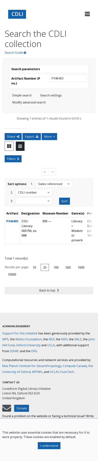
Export (31, 137)
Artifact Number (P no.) (25, 80)
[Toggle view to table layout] (20, 146)
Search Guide (15, 53)
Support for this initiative (19, 333)
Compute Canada (75, 366)
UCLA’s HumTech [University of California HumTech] (62, 372)
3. (12, 201)
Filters (13, 159)
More (48, 137)
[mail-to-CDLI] (6, 410)
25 (44, 267)
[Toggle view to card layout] (9, 146)
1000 (81, 267)
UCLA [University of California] (51, 345)
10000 (12, 274)
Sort (65, 201)
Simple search (22, 95)
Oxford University (28, 345)
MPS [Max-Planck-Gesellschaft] (5, 339)
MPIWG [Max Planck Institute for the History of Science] (37, 372)
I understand (49, 446)
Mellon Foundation (28, 339)
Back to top (49, 290)
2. (12, 192)
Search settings (51, 95)
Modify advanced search (29, 102)
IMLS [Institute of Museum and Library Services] (77, 339)
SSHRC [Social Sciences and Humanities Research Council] (14, 351)
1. (31, 184)
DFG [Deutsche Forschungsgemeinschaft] (34, 351)
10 (34, 267)
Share (13, 137)
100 (56, 267)
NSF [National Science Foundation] (51, 339)
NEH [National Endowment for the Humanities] (64, 339)
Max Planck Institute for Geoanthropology (31, 366)
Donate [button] (22, 408)
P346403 (12, 221)
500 (68, 267)
